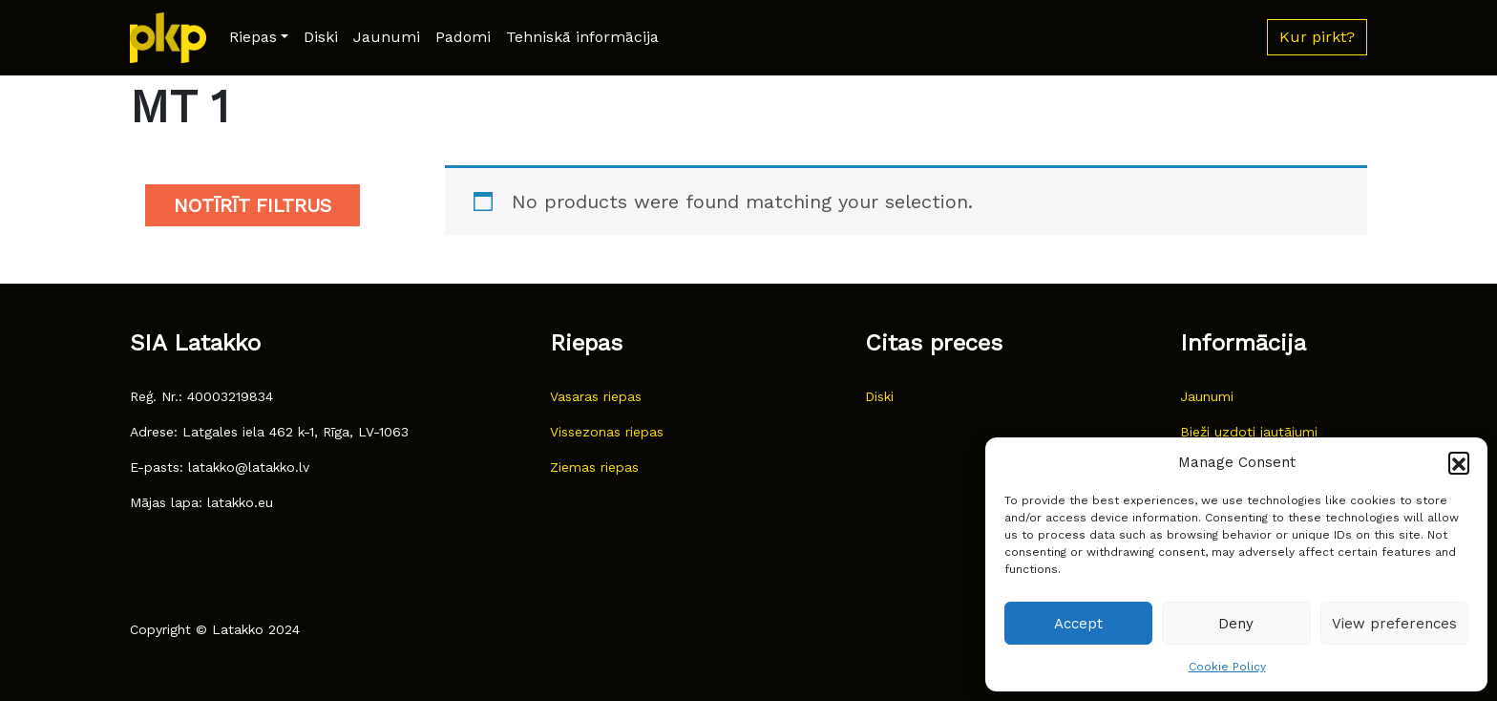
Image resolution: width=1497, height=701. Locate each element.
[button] (1458, 462)
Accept (1078, 623)
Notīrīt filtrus (252, 205)
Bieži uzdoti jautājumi (1249, 431)
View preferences (1394, 623)
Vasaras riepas (596, 396)
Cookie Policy (1227, 666)
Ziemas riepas (594, 467)
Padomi (463, 37)
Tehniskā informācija (582, 37)
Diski (321, 37)
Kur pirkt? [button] (1317, 37)
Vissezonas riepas (607, 431)
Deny (1236, 623)
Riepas (253, 37)
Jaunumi (386, 37)
